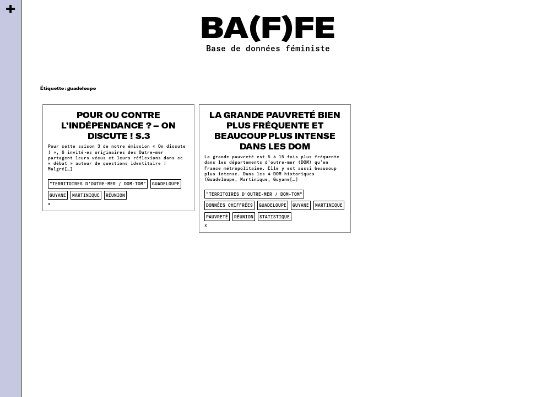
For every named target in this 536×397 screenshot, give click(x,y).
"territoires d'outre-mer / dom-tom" (98, 183)
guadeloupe (166, 183)
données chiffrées (229, 205)
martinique (86, 195)
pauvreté (217, 216)
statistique (274, 216)
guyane (58, 195)
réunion (115, 195)
